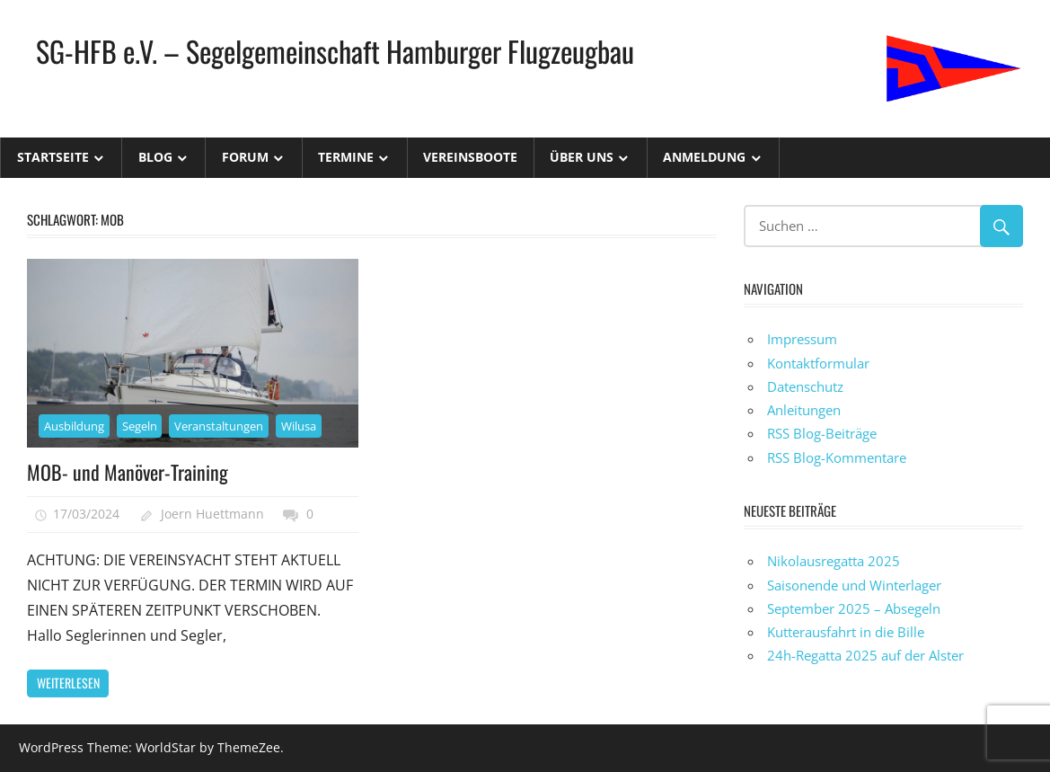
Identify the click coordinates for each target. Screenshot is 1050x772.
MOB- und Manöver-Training (127, 471)
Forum (245, 156)
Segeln (139, 426)
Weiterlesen (68, 682)
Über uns (581, 156)
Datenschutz (805, 386)
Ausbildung (74, 426)
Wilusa (298, 426)
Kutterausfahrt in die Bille (845, 632)
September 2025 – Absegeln (853, 608)
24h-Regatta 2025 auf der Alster (865, 655)
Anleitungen (804, 410)
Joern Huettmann (212, 513)
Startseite (53, 156)
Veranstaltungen (218, 426)
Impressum (802, 339)
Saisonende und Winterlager (854, 585)
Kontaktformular (818, 363)
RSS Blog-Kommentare (836, 457)
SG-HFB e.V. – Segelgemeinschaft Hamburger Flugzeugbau (335, 51)
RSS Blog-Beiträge (822, 433)
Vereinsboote (470, 156)
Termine (346, 156)
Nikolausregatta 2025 (833, 561)
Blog (155, 156)
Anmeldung (704, 156)
